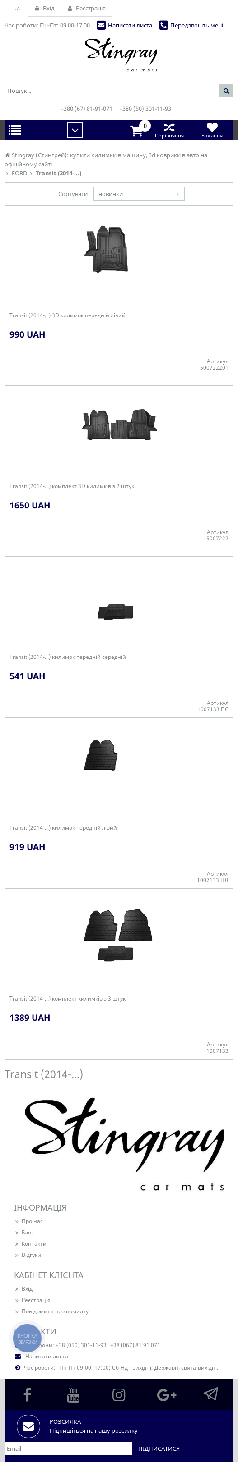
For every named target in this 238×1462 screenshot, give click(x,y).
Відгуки (27, 1255)
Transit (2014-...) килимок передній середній (67, 657)
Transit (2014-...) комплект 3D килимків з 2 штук (71, 486)
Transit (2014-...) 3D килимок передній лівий (67, 315)
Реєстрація (32, 1300)
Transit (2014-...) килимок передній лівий (63, 828)
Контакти (30, 1243)
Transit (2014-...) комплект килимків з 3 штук (67, 998)
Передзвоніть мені (196, 25)
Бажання (212, 130)
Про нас (28, 1221)
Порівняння (169, 130)
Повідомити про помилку (51, 1311)
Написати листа (130, 25)
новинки (110, 194)
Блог (23, 1232)
